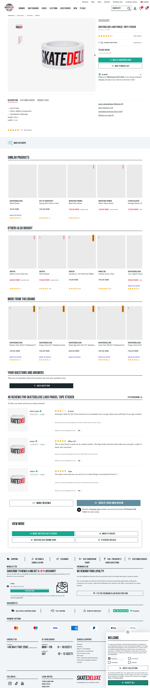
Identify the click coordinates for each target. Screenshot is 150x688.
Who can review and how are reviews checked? (26, 403)
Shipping (12, 559)
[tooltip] (140, 42)
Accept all (128, 683)
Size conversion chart (83, 653)
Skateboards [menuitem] (33, 8)
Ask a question (41, 386)
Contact (79, 662)
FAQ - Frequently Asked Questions (87, 658)
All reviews (80, 655)
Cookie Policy (46, 687)
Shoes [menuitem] (44, 8)
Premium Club (95, 509)
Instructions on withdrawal (85, 651)
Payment (79, 644)
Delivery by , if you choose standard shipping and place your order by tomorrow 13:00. (120, 77)
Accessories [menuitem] (65, 8)
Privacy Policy (46, 684)
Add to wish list (120, 66)
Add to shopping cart (120, 60)
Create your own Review (108, 503)
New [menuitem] (75, 8)
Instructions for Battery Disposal (87, 660)
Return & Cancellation (84, 649)
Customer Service (137, 559)
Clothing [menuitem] (54, 8)
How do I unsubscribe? (17, 597)
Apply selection (128, 668)
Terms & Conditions (48, 681)
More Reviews (41, 503)
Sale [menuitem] (83, 8)
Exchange (62, 559)
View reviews (137, 36)
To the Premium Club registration (110, 593)
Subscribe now (29, 591)
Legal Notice (47, 677)
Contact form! (33, 648)
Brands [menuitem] (22, 8)
